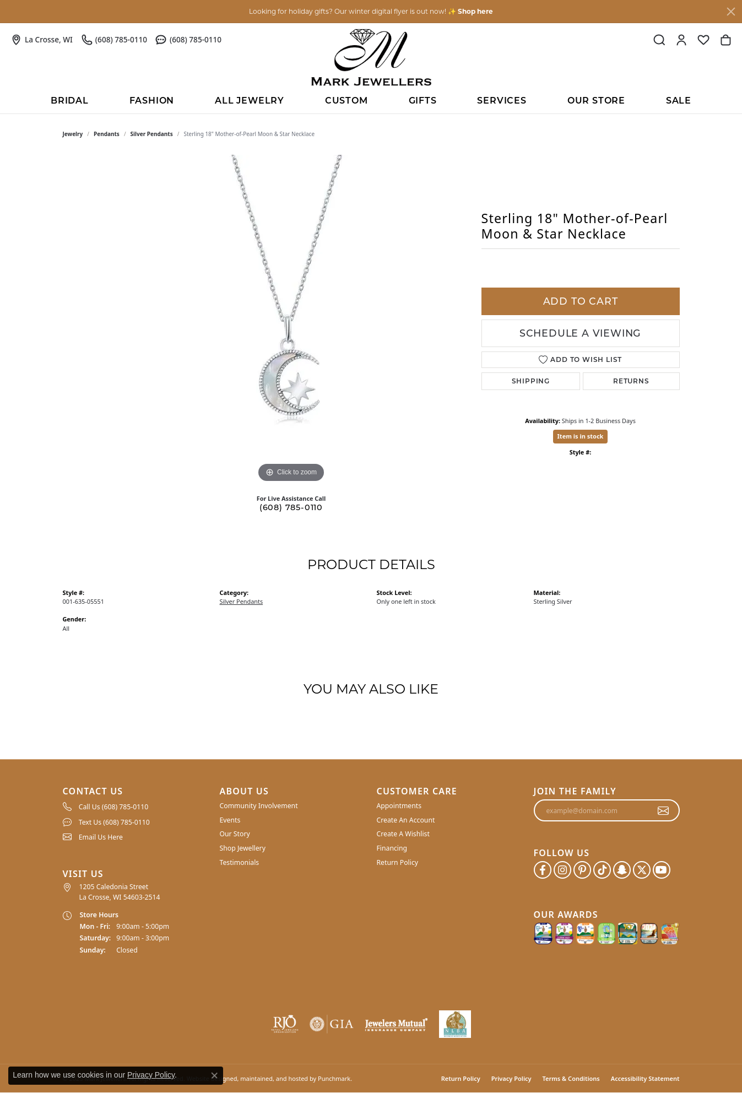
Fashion (152, 100)
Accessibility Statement (645, 1078)
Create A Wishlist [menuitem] (403, 833)
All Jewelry (249, 100)
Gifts (423, 100)
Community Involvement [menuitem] (259, 805)
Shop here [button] (475, 11)
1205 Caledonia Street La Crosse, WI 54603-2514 (119, 891)
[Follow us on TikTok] (602, 870)
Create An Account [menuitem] (406, 820)
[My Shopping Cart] (725, 40)
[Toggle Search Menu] (659, 40)
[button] (136, 791)
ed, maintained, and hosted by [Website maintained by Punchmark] (273, 1078)
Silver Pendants (152, 134)
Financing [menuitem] (392, 848)
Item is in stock (580, 436)
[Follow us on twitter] (642, 870)
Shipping (531, 381)
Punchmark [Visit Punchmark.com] (334, 1078)
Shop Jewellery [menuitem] (243, 848)
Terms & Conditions (571, 1078)
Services (501, 100)
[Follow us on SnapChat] (622, 870)
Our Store (596, 100)
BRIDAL (70, 100)
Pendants (107, 134)
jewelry (73, 134)
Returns (631, 381)
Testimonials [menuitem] (239, 862)
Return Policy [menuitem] (398, 862)
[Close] (731, 11)
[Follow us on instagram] (562, 870)
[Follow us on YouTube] (661, 870)
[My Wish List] (703, 40)
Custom (346, 100)
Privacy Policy (511, 1078)
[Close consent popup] (214, 1075)
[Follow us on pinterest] (582, 870)
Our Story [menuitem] (235, 833)
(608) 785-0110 (291, 507)
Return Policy (460, 1078)
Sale (678, 100)
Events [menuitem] (230, 820)
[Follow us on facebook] (542, 870)
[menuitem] (136, 806)
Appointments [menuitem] (399, 805)
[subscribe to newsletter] (663, 810)
